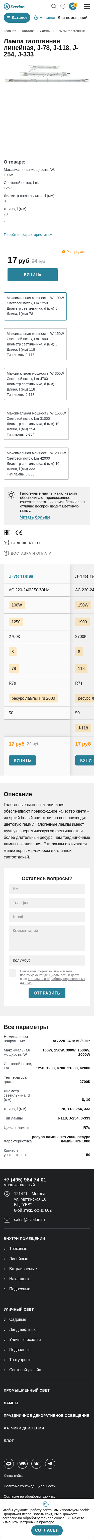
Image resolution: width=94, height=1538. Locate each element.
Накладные (17, 1279)
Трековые (15, 1248)
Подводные (17, 1350)
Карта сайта (13, 1476)
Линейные (16, 1259)
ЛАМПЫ (11, 1403)
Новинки (44, 17)
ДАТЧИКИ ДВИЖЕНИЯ (24, 1428)
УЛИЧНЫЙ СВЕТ (19, 1309)
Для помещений (72, 17)
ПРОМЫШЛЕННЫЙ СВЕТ (27, 1390)
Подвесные (17, 1289)
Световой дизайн (22, 1370)
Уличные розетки (22, 1339)
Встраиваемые (20, 1269)
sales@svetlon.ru (29, 1219)
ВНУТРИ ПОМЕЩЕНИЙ (24, 1239)
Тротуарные (18, 1360)
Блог (9, 1441)
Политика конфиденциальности (30, 1486)
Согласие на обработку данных (29, 1496)
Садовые (15, 1319)
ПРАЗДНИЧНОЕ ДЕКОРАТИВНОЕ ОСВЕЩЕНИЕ (46, 1416)
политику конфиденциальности (43, 975)
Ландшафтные (20, 1329)
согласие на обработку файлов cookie (33, 1518)
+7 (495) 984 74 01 (25, 1179)
